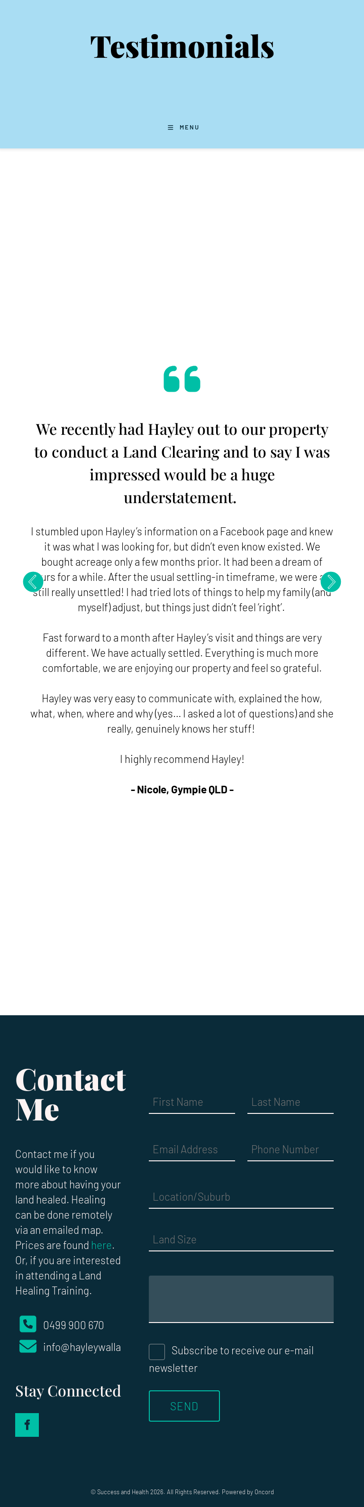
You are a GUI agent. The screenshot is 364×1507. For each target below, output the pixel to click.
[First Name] (192, 1102)
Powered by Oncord (248, 1492)
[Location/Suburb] (241, 1197)
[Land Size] (241, 1239)
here (101, 1245)
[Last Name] (290, 1102)
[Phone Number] (290, 1149)
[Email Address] (192, 1149)
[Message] (241, 1299)
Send (184, 1406)
